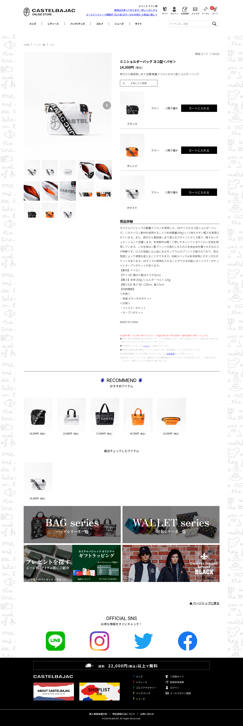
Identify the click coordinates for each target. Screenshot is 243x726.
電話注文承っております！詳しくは (135, 10)
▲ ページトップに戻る (204, 603)
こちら (146, 345)
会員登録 (185, 13)
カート (215, 10)
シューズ (119, 23)
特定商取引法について (123, 714)
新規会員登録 (177, 682)
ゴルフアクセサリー (146, 687)
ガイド (165, 13)
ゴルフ (99, 23)
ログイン (174, 13)
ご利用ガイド (177, 676)
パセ (52, 44)
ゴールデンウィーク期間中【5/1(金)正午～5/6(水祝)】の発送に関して (121, 14)
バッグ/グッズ (77, 23)
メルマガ (195, 13)
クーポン (206, 13)
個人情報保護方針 (98, 714)
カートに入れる (199, 108)
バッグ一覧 (40, 44)
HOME (27, 44)
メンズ (32, 23)
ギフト (138, 23)
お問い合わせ (147, 714)
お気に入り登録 (139, 83)
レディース (53, 23)
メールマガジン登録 (180, 693)
